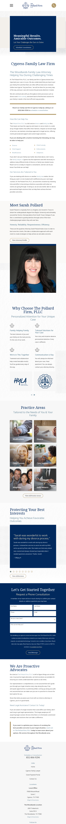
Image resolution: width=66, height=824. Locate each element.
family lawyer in (18, 159)
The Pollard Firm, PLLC (25, 674)
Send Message (33, 653)
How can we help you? (17, 624)
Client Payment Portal (33, 775)
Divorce (14, 145)
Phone (12, 612)
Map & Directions (33, 800)
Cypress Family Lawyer (33, 771)
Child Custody (41, 145)
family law (46, 123)
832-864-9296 (33, 757)
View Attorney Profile (19, 240)
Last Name (37, 606)
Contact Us (33, 779)
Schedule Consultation (23, 47)
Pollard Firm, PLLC (19, 123)
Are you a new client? (17, 618)
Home (33, 767)
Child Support (16, 149)
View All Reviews (18, 576)
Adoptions (40, 153)
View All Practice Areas (33, 496)
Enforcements (41, 149)
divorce (37, 123)
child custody (22, 96)
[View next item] (34, 395)
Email (35, 612)
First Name (14, 606)
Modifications (16, 153)
